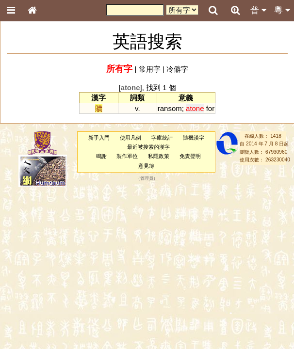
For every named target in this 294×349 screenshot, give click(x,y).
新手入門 (99, 138)
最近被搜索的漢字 (148, 147)
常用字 (150, 69)
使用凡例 (130, 138)
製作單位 (127, 156)
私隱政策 (158, 156)
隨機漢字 (193, 138)
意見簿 (146, 166)
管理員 (146, 178)
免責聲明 (190, 156)
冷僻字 (177, 69)
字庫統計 (162, 138)
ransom (170, 108)
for (210, 108)
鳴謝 (101, 156)
